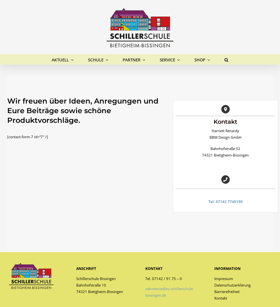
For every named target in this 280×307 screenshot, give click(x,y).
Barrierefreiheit (227, 291)
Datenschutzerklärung (232, 285)
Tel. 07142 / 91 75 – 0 (163, 278)
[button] (226, 60)
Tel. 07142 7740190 (225, 201)
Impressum (223, 278)
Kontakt (220, 298)
